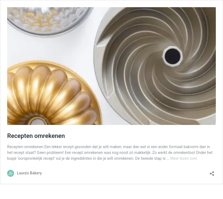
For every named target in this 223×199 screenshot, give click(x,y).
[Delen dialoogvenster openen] (212, 171)
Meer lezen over (183, 158)
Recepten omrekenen (36, 135)
